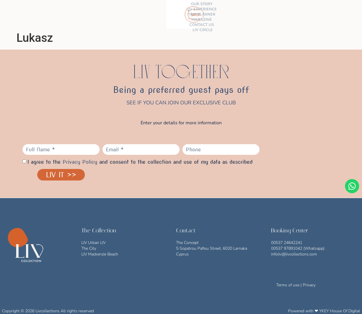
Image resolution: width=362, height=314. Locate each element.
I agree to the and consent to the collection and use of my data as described (140, 162)
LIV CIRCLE (246, 14)
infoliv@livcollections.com (294, 254)
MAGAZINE (193, 14)
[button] (352, 14)
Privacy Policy (80, 162)
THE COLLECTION (66, 14)
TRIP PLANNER (164, 14)
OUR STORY (101, 14)
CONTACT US (220, 14)
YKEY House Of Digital (339, 311)
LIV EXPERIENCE (131, 14)
